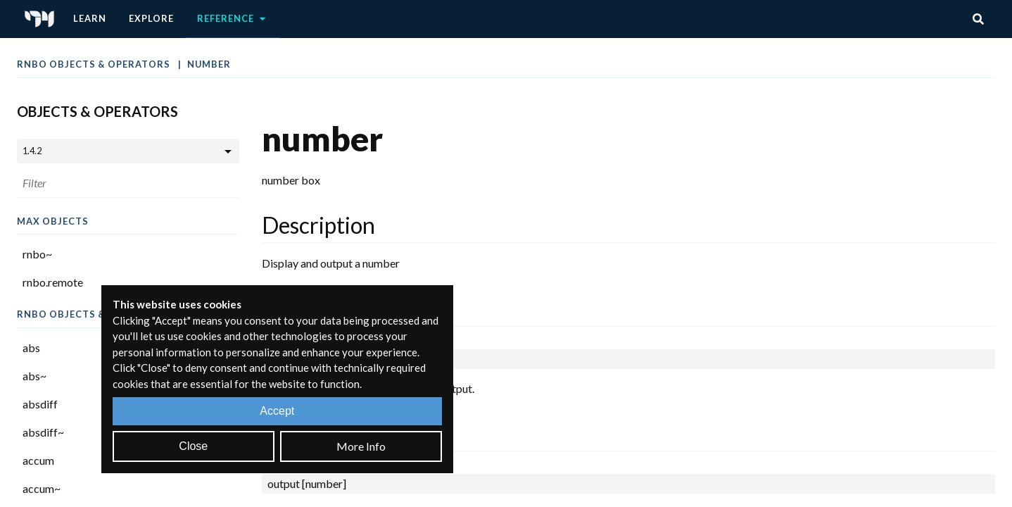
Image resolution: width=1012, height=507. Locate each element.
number (209, 64)
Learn (89, 18)
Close (193, 446)
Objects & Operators (97, 111)
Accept (277, 411)
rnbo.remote (53, 282)
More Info (361, 446)
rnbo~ (37, 254)
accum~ (42, 488)
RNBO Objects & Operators (94, 64)
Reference (232, 19)
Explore (151, 18)
